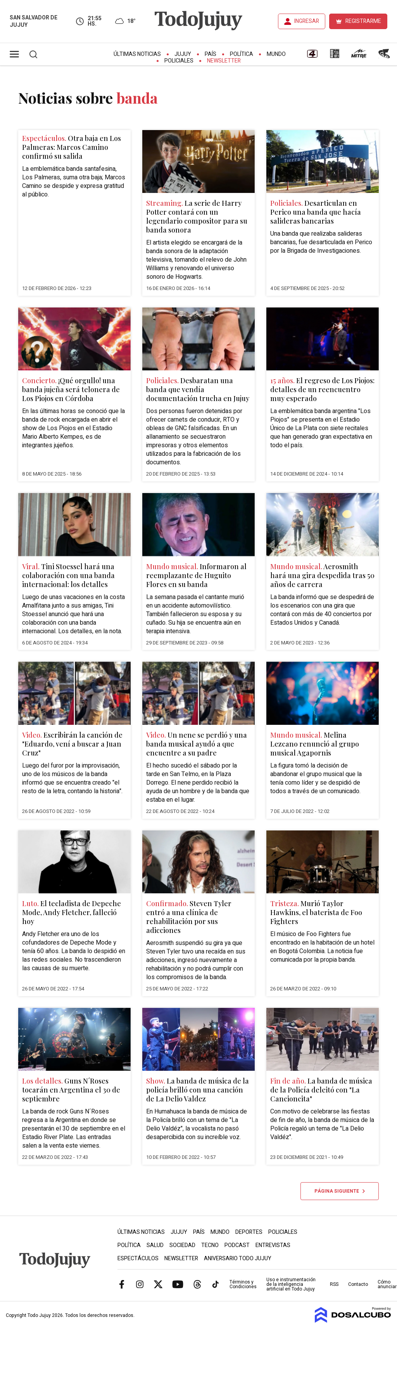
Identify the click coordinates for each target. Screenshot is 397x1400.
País (210, 54)
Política (241, 54)
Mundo (276, 54)
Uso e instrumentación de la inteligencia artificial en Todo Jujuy (291, 1284)
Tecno (210, 1245)
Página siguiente (339, 1191)
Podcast (237, 1245)
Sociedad (182, 1245)
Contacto (358, 1284)
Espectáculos (138, 1258)
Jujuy (182, 54)
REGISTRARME (363, 21)
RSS (334, 1284)
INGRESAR (306, 21)
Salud (155, 1245)
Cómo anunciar (387, 1284)
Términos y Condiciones (243, 1284)
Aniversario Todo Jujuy (237, 1258)
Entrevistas (272, 1245)
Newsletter (224, 61)
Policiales (178, 61)
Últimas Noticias (137, 54)
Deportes (248, 1232)
